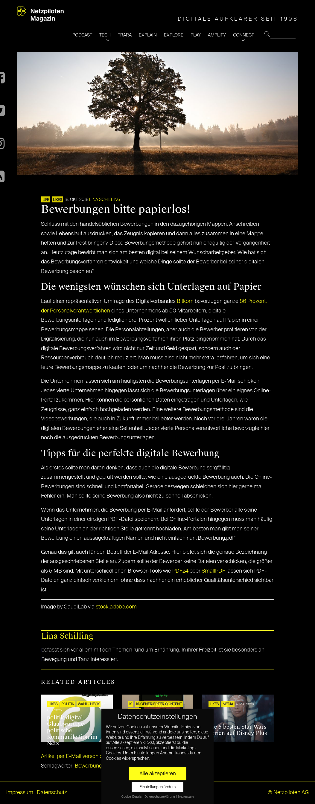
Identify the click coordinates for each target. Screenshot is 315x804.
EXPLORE (173, 35)
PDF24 (180, 571)
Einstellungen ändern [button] (157, 787)
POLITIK (67, 704)
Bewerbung (88, 766)
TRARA (125, 35)
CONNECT (243, 35)
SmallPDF (213, 571)
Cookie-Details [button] (131, 796)
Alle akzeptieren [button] (157, 773)
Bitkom (185, 301)
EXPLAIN (148, 35)
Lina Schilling (104, 200)
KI (130, 704)
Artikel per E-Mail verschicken (76, 756)
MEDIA (228, 704)
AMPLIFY (217, 35)
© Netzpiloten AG (288, 792)
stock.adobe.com (116, 607)
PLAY (196, 35)
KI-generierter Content (159, 704)
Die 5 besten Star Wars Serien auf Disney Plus (237, 730)
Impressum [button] (186, 796)
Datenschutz (52, 792)
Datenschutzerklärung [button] (160, 796)
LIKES (57, 200)
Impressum (19, 792)
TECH (105, 35)
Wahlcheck (88, 704)
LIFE (45, 200)
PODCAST (82, 35)
